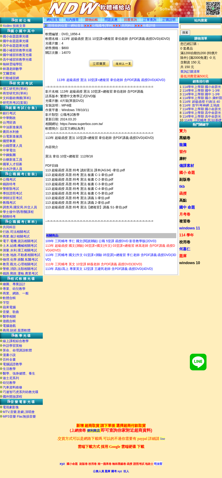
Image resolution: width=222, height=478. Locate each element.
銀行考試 (9, 113)
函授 (183, 193)
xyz (62, 464)
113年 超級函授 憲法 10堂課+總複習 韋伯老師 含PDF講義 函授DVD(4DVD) (111, 80)
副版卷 (184, 179)
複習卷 (184, 221)
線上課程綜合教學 (16, 341)
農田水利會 (11, 132)
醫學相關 (9, 316)
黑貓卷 (184, 138)
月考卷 (184, 214)
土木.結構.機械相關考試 (20, 245)
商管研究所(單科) (15, 93)
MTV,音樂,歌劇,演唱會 (19, 412)
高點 (183, 200)
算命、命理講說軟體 (17, 350)
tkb (182, 186)
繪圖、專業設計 (14, 284)
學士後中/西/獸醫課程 (18, 212)
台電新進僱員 (12, 136)
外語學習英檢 (12, 345)
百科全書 (9, 359)
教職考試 (9, 202)
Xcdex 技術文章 (14, 26)
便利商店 (93, 430)
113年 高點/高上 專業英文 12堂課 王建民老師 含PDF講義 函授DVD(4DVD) (99, 269)
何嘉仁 (184, 249)
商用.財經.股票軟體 (17, 330)
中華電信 (9, 150)
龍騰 (183, 145)
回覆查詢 (130, 20)
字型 (6, 302)
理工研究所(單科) (15, 89)
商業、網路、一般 (16, 293)
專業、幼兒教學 (14, 289)
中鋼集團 (9, 155)
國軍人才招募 (12, 164)
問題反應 (111, 20)
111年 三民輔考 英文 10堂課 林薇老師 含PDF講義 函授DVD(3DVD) (93, 264)
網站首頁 (52, 20)
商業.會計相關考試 (16, 236)
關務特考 (9, 216)
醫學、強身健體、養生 (19, 373)
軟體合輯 (9, 298)
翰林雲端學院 (12, 64)
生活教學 (9, 369)
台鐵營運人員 (12, 145)
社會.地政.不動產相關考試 (21, 255)
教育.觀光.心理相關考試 (20, 264)
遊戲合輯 (9, 321)
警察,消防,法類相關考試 (20, 269)
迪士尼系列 (11, 378)
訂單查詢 (149, 20)
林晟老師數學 (12, 69)
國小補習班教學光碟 (17, 50)
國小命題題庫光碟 (16, 36)
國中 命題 (187, 207)
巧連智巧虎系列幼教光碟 (20, 392)
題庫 (183, 256)
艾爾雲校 (9, 73)
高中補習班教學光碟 (17, 59)
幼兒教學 (9, 382)
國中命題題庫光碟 (16, 41)
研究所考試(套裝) (15, 102)
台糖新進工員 (12, 159)
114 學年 (186, 235)
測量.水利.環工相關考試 (20, 250)
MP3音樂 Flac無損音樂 (19, 416)
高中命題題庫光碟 (16, 45)
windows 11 (189, 228)
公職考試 (9, 179)
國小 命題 (187, 173)
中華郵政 (9, 118)
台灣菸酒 (9, 122)
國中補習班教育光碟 (17, 55)
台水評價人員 (12, 169)
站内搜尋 (72, 20)
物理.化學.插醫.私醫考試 (20, 259)
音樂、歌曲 (11, 312)
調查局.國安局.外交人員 (20, 207)
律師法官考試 (12, 198)
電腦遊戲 (9, 326)
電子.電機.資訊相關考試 (20, 241)
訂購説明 (169, 20)
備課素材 (186, 166)
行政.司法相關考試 (16, 232)
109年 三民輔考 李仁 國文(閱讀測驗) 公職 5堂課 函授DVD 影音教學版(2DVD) (100, 241)
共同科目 (9, 227)
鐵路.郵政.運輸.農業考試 (20, 273)
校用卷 (184, 242)
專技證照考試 (12, 193)
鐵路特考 (9, 184)
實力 (183, 131)
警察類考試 (11, 189)
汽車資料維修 (12, 387)
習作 (183, 152)
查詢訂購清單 (190, 71)
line (162, 439)
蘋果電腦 (9, 307)
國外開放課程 (12, 396)
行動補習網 (11, 78)
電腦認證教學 (12, 364)
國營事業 (9, 141)
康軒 (183, 159)
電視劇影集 (11, 407)
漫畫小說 (9, 355)
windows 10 (189, 263)
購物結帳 (91, 20)
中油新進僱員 (12, 127)
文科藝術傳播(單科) (17, 98)
